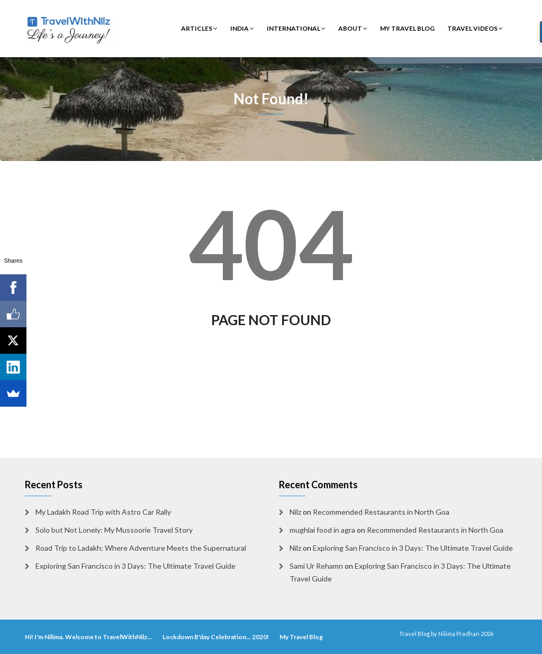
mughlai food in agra (322, 529)
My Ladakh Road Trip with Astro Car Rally (103, 511)
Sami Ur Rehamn (316, 565)
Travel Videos (475, 28)
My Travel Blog (407, 28)
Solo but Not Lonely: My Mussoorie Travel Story (114, 529)
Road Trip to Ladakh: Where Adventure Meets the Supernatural (140, 547)
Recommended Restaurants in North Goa (381, 511)
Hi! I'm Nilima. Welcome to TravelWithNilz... (88, 637)
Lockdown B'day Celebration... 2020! (215, 637)
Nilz (295, 511)
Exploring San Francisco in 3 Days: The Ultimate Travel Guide (135, 565)
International (296, 28)
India (242, 28)
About (352, 28)
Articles (199, 28)
